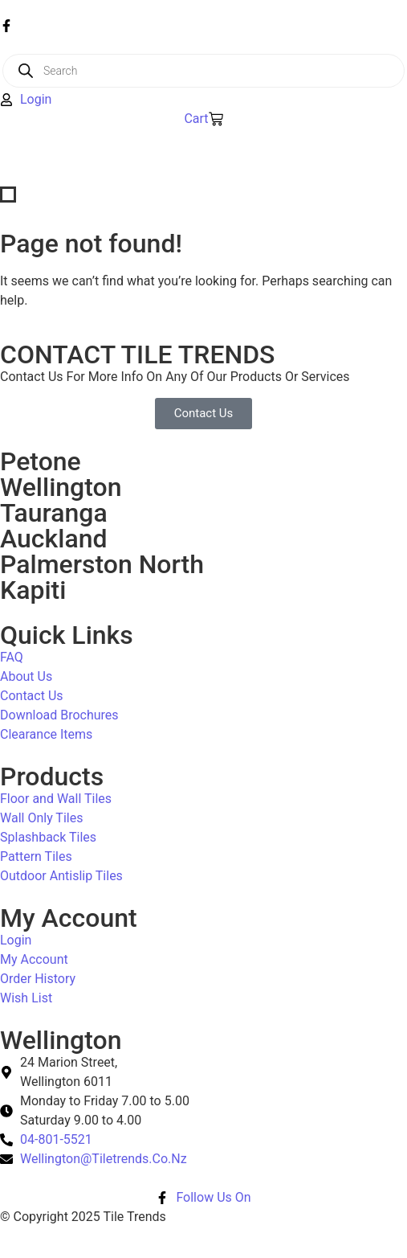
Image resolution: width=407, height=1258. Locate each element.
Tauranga (54, 513)
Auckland (53, 538)
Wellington (61, 487)
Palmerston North (102, 564)
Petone (40, 461)
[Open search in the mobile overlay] (203, 70)
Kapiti (33, 590)
